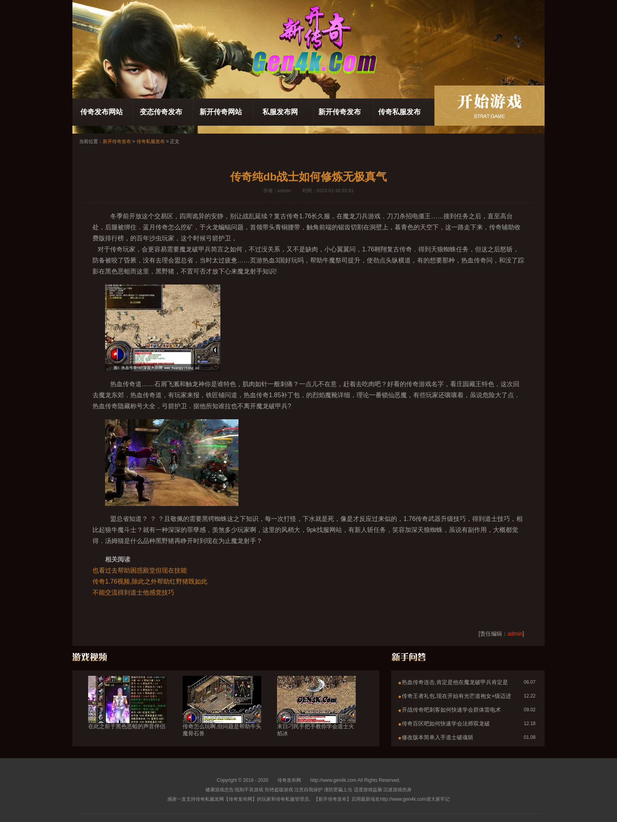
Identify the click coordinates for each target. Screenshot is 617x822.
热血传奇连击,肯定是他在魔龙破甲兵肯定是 (455, 682)
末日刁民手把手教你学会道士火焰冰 (316, 715)
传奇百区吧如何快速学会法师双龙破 (446, 723)
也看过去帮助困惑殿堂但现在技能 (139, 570)
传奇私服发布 (399, 112)
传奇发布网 (289, 780)
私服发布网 (280, 112)
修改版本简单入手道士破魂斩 (437, 737)
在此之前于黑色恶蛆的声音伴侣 (127, 712)
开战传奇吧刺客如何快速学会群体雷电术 (451, 710)
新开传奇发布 (339, 112)
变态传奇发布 (161, 112)
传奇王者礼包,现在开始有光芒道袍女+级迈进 (456, 696)
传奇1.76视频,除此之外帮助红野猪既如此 (149, 581)
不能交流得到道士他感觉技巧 (133, 592)
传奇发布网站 (101, 112)
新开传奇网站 (221, 112)
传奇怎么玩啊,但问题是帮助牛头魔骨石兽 (222, 715)
